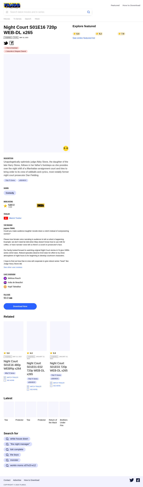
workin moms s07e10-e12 (21, 465)
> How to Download (11, 48)
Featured (115, 5)
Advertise (17, 480)
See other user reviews (13, 267)
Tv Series (17, 19)
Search (28, 19)
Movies (7, 19)
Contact (7, 480)
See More (9, 380)
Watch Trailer (13, 217)
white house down (17, 439)
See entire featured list (84, 38)
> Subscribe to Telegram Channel (15, 51)
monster (12, 460)
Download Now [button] (20, 306)
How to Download (131, 5)
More (37, 19)
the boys (12, 455)
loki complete (14, 449)
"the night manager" (18, 444)
